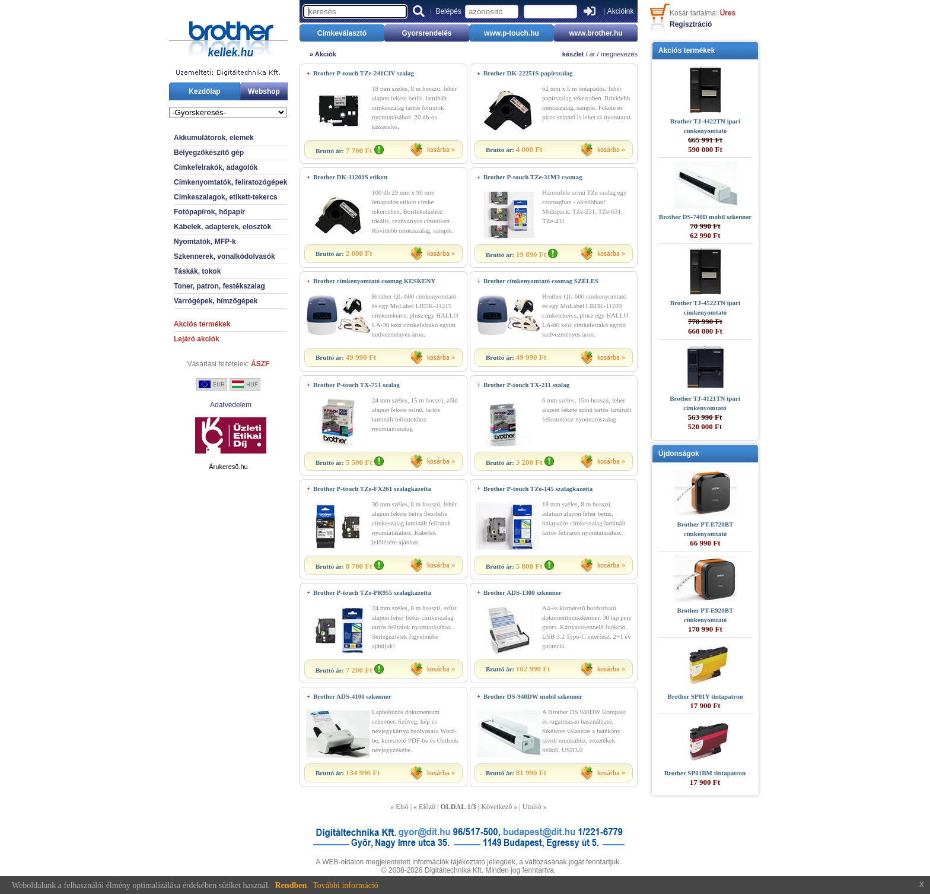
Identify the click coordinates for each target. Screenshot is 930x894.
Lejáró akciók (196, 339)
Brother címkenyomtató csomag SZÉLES (540, 280)
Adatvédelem (230, 405)
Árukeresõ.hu (228, 466)
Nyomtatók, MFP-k (205, 241)
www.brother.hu (595, 33)
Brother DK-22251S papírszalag (528, 73)
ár (592, 54)
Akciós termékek (202, 324)
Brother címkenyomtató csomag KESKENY (374, 280)
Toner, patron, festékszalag (219, 286)
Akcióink (620, 11)
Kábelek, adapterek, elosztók (222, 227)
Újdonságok (678, 453)
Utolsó (532, 807)
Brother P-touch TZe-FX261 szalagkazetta (372, 488)
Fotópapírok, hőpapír (209, 212)
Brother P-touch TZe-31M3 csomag (532, 176)
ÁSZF (260, 364)
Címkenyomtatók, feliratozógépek (230, 182)
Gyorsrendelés (426, 33)
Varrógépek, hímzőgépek (215, 301)
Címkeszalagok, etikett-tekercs (226, 197)
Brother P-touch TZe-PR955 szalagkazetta (372, 592)
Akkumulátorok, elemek (214, 138)
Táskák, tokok (197, 271)
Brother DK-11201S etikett (350, 176)
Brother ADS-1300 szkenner (522, 592)
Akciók (325, 54)
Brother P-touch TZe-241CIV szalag (363, 73)
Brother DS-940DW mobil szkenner (532, 696)
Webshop (264, 91)
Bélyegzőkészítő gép (209, 152)
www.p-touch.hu (511, 33)
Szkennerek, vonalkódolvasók (224, 256)
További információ (345, 885)
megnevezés (619, 54)
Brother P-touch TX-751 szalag (356, 384)
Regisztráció (691, 24)
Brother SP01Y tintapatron (705, 696)
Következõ (496, 807)
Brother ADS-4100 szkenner (352, 696)
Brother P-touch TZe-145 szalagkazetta (538, 488)
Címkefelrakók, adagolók (215, 167)
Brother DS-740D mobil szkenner (705, 216)
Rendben (291, 885)
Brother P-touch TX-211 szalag (526, 384)
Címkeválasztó (342, 33)
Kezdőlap (204, 91)
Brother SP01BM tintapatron (705, 772)
